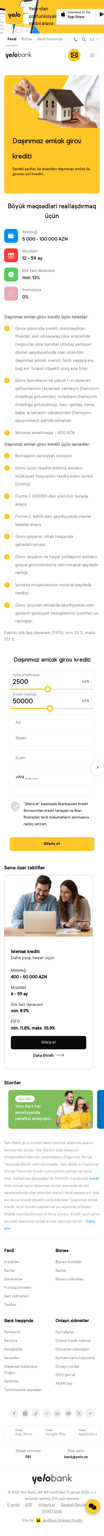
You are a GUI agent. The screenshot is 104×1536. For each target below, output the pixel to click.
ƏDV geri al (65, 1375)
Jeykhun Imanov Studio (62, 1520)
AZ (92, 40)
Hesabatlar (13, 1349)
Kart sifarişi (64, 1332)
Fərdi (11, 39)
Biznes (27, 39)
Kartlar (9, 1271)
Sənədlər (12, 1358)
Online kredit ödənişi (73, 1341)
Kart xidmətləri (16, 1296)
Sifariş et (52, 844)
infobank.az (46, 1505)
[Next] (97, 768)
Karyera (10, 1341)
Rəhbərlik (12, 1332)
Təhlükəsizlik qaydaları (23, 1390)
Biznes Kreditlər (68, 1262)
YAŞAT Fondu (52, 1511)
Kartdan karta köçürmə (75, 1358)
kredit (94, 1179)
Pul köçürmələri (17, 1288)
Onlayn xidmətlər (72, 1321)
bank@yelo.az (76, 1457)
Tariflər (10, 1305)
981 (75, 39)
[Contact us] (92, 1506)
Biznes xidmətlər (69, 1279)
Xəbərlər (11, 1381)
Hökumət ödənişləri (72, 1349)
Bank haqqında (49, 39)
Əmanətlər (13, 1279)
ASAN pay (63, 1384)
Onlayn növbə (67, 1367)
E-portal (13, 1505)
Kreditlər (11, 1262)
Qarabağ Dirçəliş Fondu (79, 1505)
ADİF (28, 1505)
